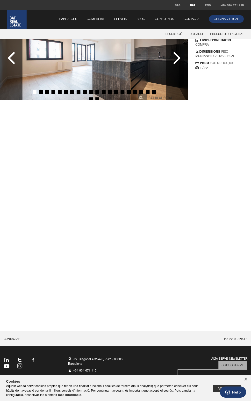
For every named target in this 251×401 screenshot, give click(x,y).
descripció (173, 34)
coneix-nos (164, 19)
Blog (140, 19)
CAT (192, 5)
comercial (96, 19)
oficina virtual (226, 19)
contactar (12, 339)
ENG (208, 5)
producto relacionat (227, 34)
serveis (120, 19)
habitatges (68, 19)
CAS (177, 5)
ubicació (196, 34)
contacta (191, 19)
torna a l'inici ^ (235, 339)
